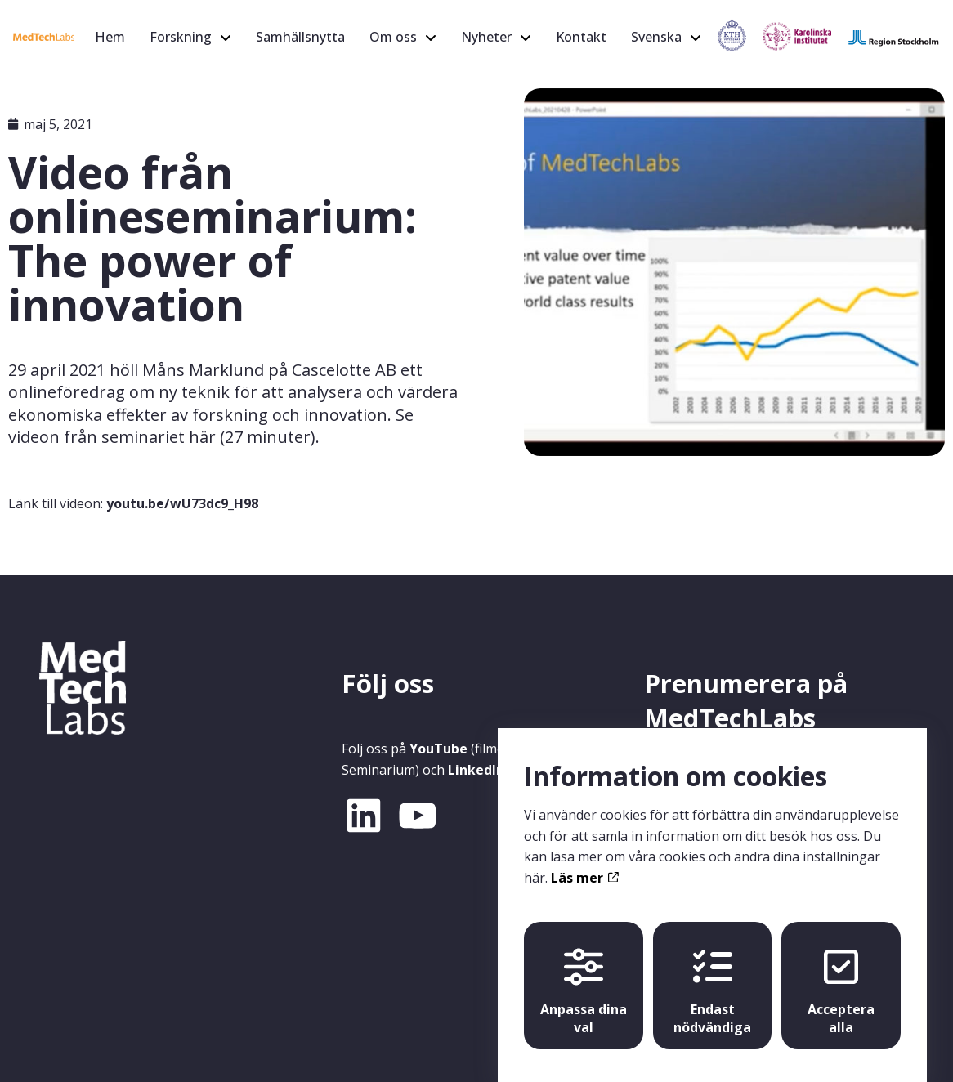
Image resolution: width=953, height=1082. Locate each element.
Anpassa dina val (583, 976)
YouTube (438, 749)
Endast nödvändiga (712, 976)
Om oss (393, 37)
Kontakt (581, 37)
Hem (110, 37)
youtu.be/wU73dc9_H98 (182, 503)
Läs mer (584, 862)
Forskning (181, 37)
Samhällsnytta (300, 37)
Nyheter (486, 37)
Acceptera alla (841, 976)
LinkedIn (476, 770)
